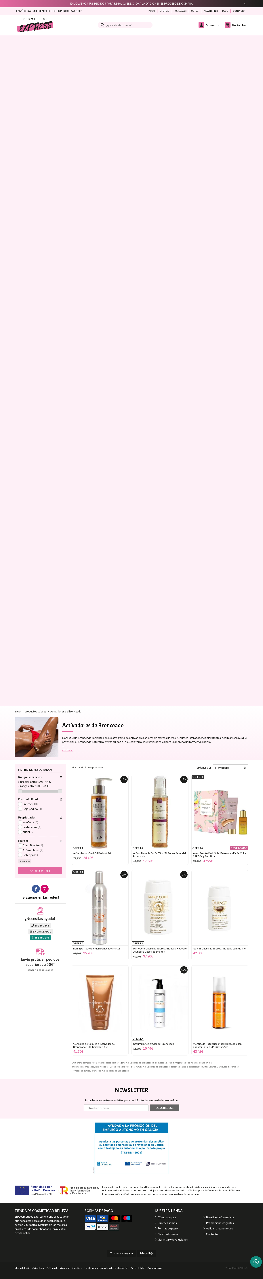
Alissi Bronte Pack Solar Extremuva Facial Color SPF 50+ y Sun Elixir (219, 855)
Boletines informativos (220, 1217)
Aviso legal (38, 1268)
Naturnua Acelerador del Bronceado (153, 1043)
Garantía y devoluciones (173, 1239)
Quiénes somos (167, 1223)
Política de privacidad (58, 1268)
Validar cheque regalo (219, 1228)
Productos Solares (207, 1066)
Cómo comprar (167, 1217)
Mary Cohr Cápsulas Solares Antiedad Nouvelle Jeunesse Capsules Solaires (160, 950)
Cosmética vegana (121, 1253)
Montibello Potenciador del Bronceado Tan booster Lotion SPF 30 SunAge (217, 1045)
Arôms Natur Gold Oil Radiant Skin (92, 853)
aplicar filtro (42, 870)
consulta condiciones (40, 969)
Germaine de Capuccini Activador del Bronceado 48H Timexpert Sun (94, 1045)
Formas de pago (168, 1228)
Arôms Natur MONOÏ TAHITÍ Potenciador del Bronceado (159, 855)
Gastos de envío (168, 1234)
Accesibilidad (137, 1268)
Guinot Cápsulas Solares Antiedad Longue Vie (219, 948)
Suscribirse (165, 1107)
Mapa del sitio (22, 1268)
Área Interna (154, 1268)
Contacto (212, 1234)
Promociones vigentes (220, 1223)
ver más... (67, 750)
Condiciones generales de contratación (106, 1268)
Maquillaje (146, 1253)
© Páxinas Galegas (237, 1268)
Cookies (77, 1268)
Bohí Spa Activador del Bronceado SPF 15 (96, 948)
